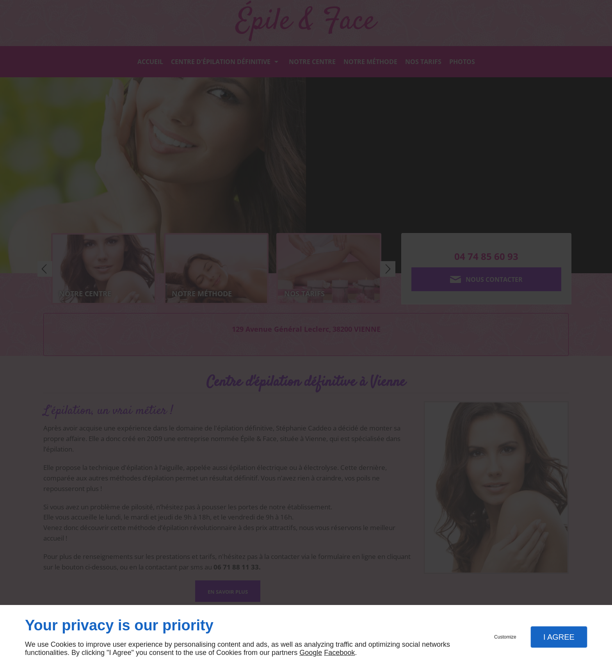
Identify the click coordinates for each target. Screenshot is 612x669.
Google (310, 653)
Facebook (339, 653)
